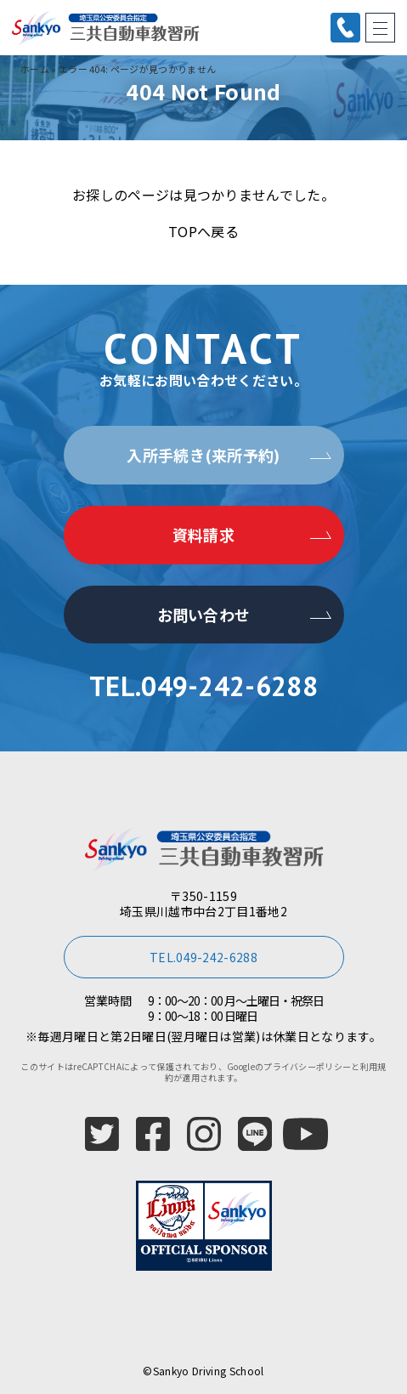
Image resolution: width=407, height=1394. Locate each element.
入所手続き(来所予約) (203, 455)
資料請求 (203, 535)
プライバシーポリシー (307, 1066)
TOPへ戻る (203, 231)
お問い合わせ (204, 615)
